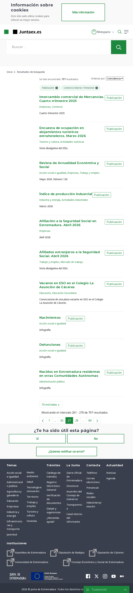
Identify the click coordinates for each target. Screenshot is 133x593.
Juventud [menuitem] (12, 534)
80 (91, 421)
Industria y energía (49, 199)
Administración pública (52, 381)
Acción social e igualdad (52, 172)
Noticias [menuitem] (111, 472)
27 (70, 421)
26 (63, 421)
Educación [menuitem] (12, 500)
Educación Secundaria (64, 293)
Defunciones (50, 344)
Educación (45, 293)
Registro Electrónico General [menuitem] (53, 485)
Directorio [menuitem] (72, 486)
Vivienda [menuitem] (32, 521)
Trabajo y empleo (90, 172)
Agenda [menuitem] (110, 478)
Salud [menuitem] (30, 481)
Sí (37, 439)
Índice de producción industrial (65, 194)
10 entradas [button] (52, 405)
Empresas (44, 106)
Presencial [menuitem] (92, 487)
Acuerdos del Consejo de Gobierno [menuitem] (74, 495)
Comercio (57, 106)
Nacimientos (50, 317)
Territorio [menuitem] (32, 496)
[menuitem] (26, 553)
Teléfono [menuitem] (91, 472)
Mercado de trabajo (71, 262)
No (96, 439)
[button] (103, 32)
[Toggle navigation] (46, 31)
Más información (83, 12)
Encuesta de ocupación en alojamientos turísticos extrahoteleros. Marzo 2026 (62, 132)
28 (78, 421)
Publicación (114, 98)
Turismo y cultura (49, 141)
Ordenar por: (98, 78)
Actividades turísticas (72, 141)
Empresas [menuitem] (13, 506)
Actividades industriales (75, 199)
